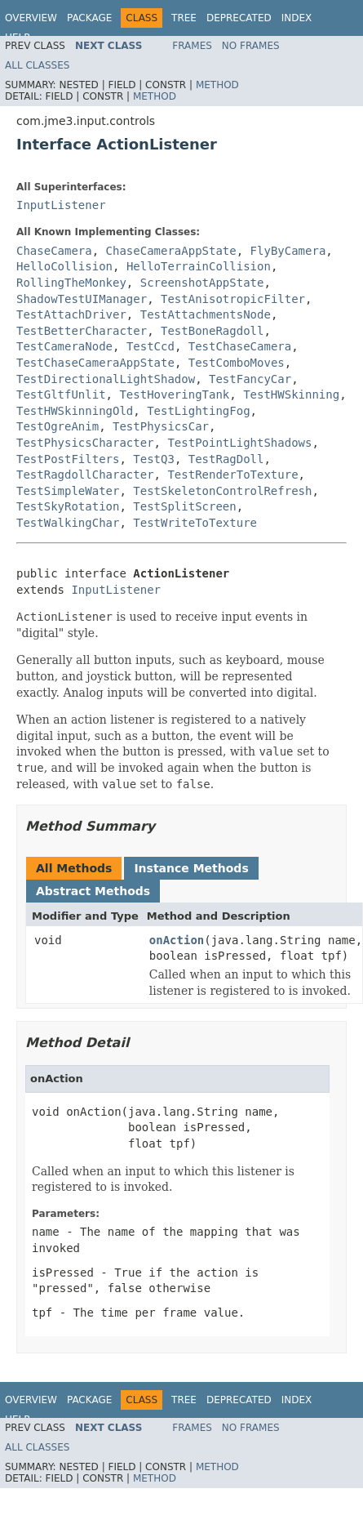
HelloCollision (64, 266)
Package (89, 18)
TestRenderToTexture (232, 474)
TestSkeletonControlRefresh (222, 490)
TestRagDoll (226, 459)
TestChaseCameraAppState (95, 362)
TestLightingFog (198, 410)
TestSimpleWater (67, 490)
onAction (176, 940)
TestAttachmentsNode (205, 314)
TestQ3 (154, 459)
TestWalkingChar (67, 522)
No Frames (251, 45)
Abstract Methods (93, 891)
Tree (184, 18)
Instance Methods (191, 868)
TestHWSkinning (291, 394)
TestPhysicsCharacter (85, 442)
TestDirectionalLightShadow (105, 379)
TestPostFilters (67, 459)
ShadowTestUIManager (81, 298)
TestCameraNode (64, 346)
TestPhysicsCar (161, 426)
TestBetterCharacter (81, 330)
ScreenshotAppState (202, 282)
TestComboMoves (236, 362)
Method (217, 85)
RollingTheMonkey (71, 282)
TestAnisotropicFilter (233, 298)
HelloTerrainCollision (198, 266)
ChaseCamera (54, 250)
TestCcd (150, 346)
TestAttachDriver (71, 314)
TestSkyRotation (67, 506)
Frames (192, 45)
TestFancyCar (250, 379)
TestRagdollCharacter (85, 474)
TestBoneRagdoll (212, 330)
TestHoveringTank (174, 394)
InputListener (61, 205)
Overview (31, 18)
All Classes (37, 65)
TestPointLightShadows (239, 442)
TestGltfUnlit (61, 394)
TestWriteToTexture (195, 522)
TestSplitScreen (184, 506)
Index (296, 18)
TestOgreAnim (57, 426)
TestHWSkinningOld (74, 410)
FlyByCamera (288, 250)
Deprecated (239, 18)
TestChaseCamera (239, 346)
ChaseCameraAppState (171, 250)
